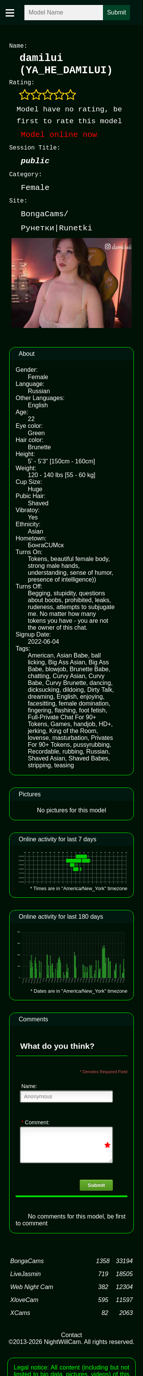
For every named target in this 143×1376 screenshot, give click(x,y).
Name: (29, 1085)
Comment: (35, 1121)
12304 (124, 1285)
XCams (20, 1311)
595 (103, 1298)
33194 (124, 1259)
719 (103, 1272)
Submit (96, 1183)
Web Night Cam (31, 1285)
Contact (71, 1333)
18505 (124, 1272)
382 (103, 1285)
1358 (103, 1259)
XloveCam (24, 1298)
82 (104, 1311)
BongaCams (27, 1259)
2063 (126, 1311)
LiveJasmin (25, 1272)
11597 (124, 1298)
